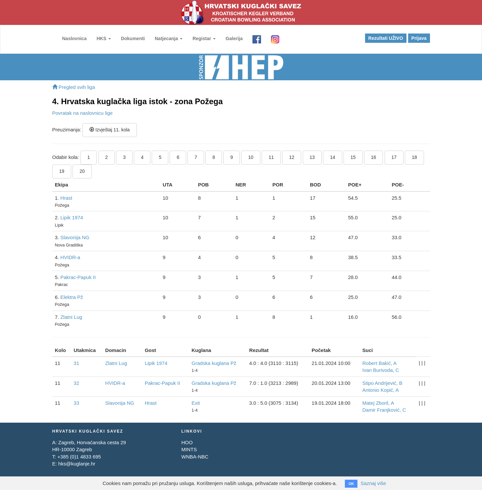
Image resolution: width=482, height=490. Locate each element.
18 (414, 157)
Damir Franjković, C (384, 410)
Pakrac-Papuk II (78, 277)
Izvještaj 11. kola (109, 129)
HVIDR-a (70, 257)
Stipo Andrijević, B (382, 383)
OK (351, 484)
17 (394, 157)
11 (271, 157)
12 (292, 157)
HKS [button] (103, 38)
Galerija (234, 38)
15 (353, 157)
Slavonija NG (74, 237)
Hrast (66, 198)
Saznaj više (373, 483)
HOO (186, 442)
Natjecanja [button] (169, 38)
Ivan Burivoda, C (380, 370)
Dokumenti (133, 38)
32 (76, 383)
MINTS (189, 449)
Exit (195, 403)
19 (62, 171)
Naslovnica (74, 38)
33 (76, 403)
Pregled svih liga (73, 87)
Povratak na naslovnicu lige (82, 113)
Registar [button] (204, 38)
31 (76, 363)
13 (312, 157)
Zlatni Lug (71, 317)
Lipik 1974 (71, 217)
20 (82, 171)
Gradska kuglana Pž (213, 363)
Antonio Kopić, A (380, 390)
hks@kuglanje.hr (76, 463)
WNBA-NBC (194, 456)
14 (332, 157)
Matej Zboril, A (378, 403)
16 (373, 157)
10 (250, 157)
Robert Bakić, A (379, 363)
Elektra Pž (71, 297)
